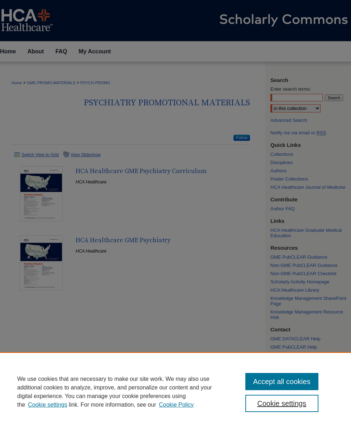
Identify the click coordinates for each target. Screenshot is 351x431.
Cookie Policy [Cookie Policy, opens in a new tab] (176, 405)
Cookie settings (47, 405)
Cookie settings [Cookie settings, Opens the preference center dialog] (281, 403)
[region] (175, 391)
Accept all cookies (282, 381)
